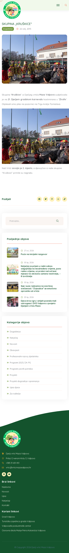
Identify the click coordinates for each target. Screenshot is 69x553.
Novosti (13, 344)
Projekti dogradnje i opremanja (24, 381)
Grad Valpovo (8, 517)
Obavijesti (14, 350)
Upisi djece (15, 387)
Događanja (8, 29)
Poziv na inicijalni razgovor (34, 254)
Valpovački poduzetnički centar (16, 526)
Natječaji (6, 500)
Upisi (4, 496)
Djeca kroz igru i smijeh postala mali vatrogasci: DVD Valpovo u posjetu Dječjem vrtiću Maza (38, 303)
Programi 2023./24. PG (20, 362)
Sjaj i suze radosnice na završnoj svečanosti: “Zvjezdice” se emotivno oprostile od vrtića (39, 288)
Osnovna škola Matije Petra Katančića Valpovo (24, 530)
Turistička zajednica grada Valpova (18, 521)
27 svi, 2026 (27, 251)
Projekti (13, 375)
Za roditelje (15, 393)
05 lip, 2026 (27, 263)
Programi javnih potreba (21, 369)
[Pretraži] (57, 221)
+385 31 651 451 (12, 463)
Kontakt (5, 505)
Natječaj (14, 338)
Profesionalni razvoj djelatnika (24, 356)
